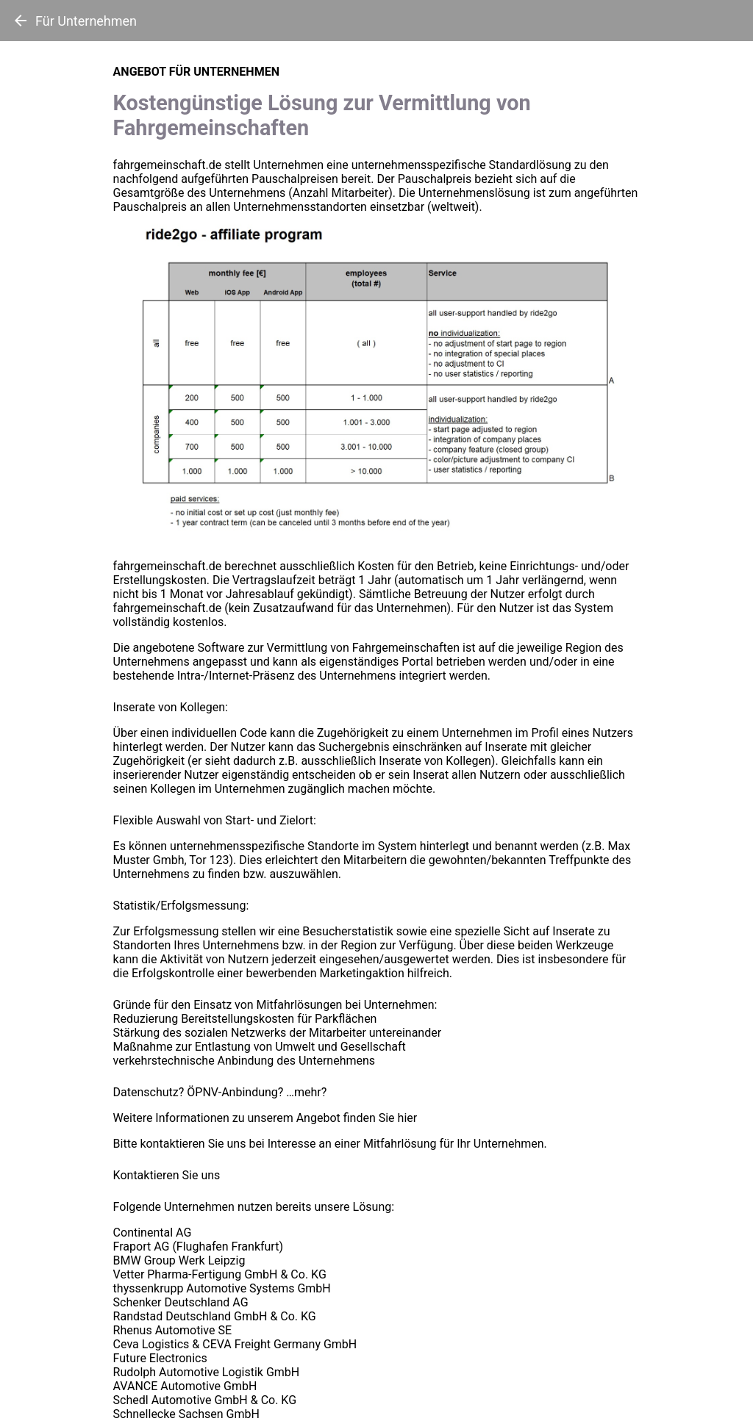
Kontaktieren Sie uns (167, 1175)
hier (408, 1118)
